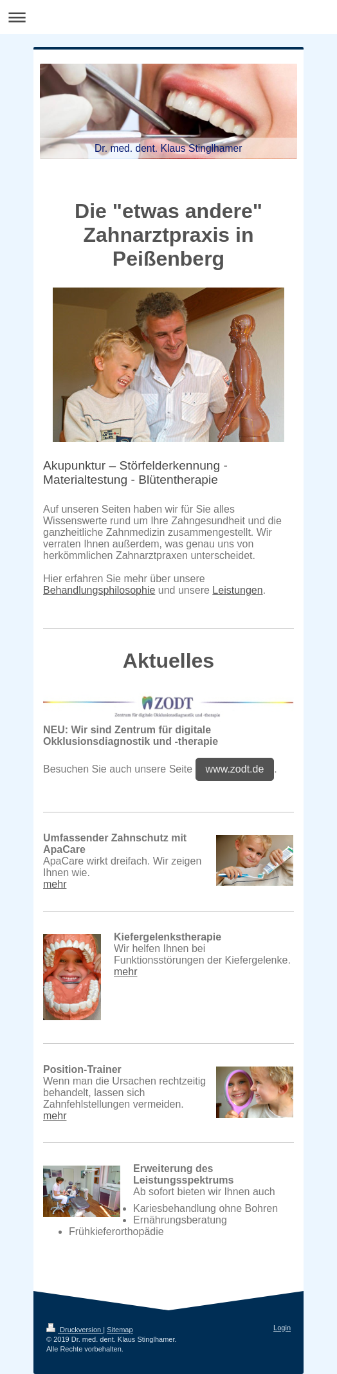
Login (282, 1328)
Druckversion (74, 1329)
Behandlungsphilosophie (99, 590)
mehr (54, 884)
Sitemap (119, 1329)
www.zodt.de (235, 769)
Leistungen (237, 590)
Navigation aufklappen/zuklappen (168, 17)
